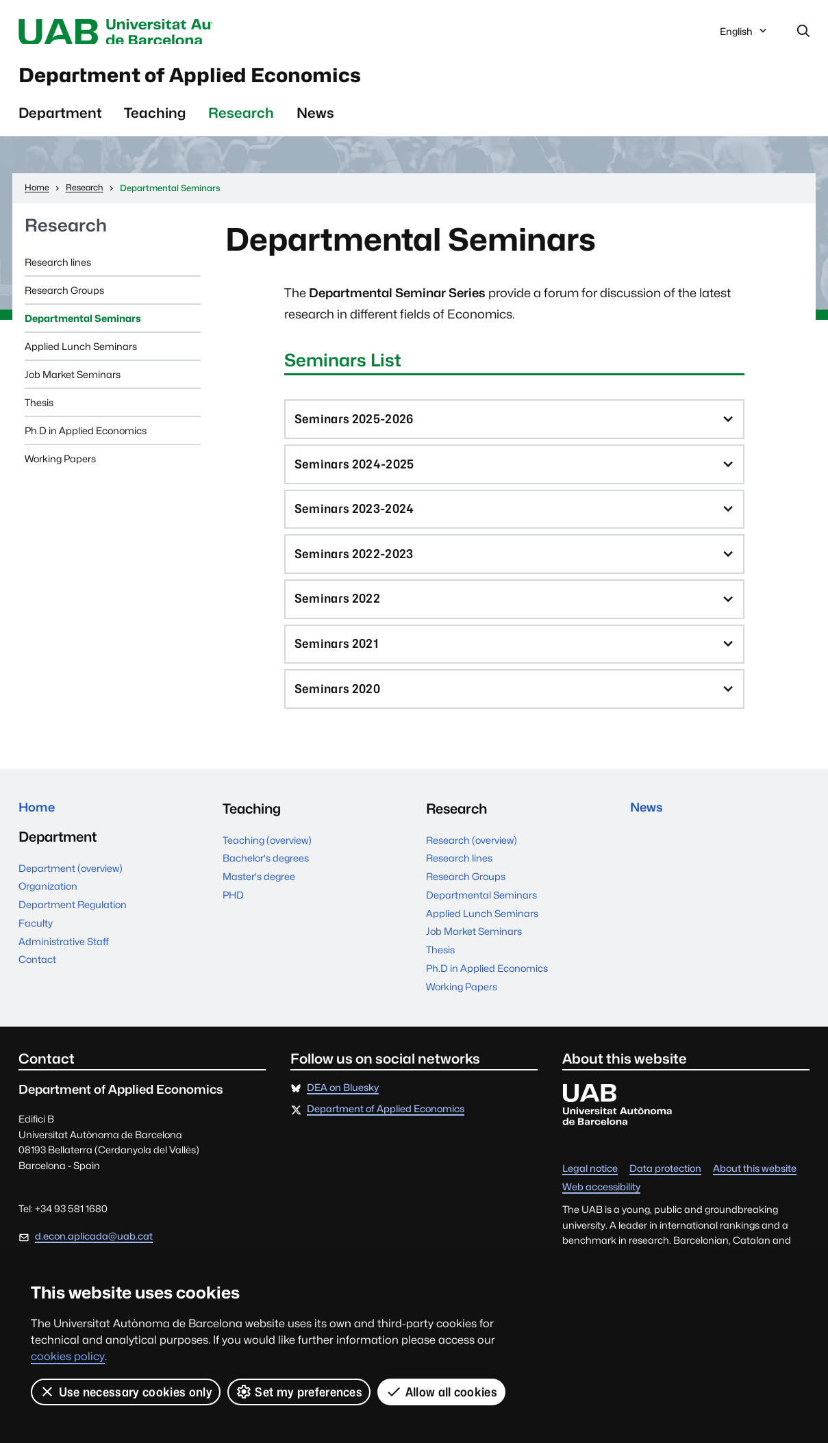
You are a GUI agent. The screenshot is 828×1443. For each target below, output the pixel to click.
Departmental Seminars (83, 327)
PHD (233, 920)
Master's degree (259, 901)
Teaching (155, 122)
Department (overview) (70, 896)
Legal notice (590, 1194)
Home (39, 834)
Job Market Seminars (73, 383)
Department (60, 122)
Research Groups (64, 299)
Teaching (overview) (267, 864)
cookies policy (68, 1356)
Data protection (665, 1194)
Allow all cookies (442, 1391)
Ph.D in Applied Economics (86, 439)
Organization (47, 914)
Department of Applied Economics (232, 80)
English (744, 35)
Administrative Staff (63, 969)
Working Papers (60, 467)
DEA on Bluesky (343, 1113)
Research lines (58, 271)
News (315, 122)
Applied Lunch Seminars (81, 355)
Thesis (39, 411)
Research (241, 122)
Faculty (35, 951)
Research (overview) (471, 864)
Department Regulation (72, 933)
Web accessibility (601, 1211)
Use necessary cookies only (125, 1391)
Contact (37, 988)
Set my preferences (299, 1391)
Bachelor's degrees (266, 883)
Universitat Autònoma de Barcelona (146, 32)
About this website (754, 1194)
